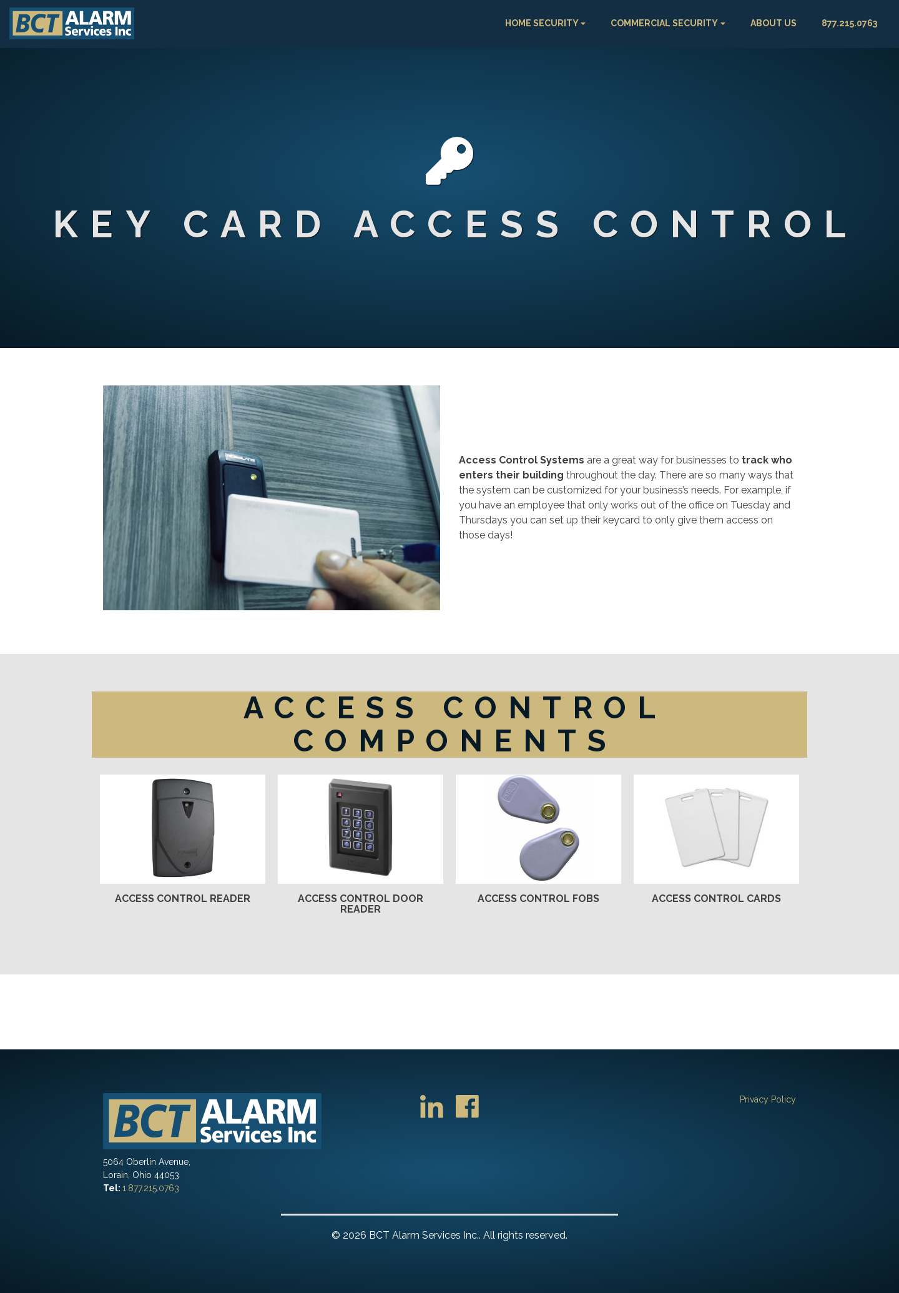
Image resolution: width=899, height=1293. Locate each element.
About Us (773, 23)
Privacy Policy (768, 1099)
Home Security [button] (542, 23)
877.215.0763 (849, 23)
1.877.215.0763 (150, 1188)
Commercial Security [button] (664, 23)
